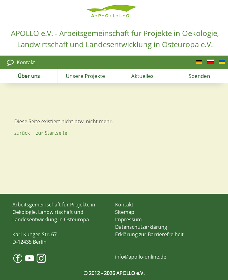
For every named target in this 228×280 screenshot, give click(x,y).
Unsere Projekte (85, 75)
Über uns (29, 75)
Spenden (199, 75)
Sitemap (124, 212)
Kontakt (26, 62)
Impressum (128, 219)
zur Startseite (51, 132)
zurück (22, 132)
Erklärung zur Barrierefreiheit (149, 234)
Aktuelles (142, 75)
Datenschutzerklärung (141, 227)
